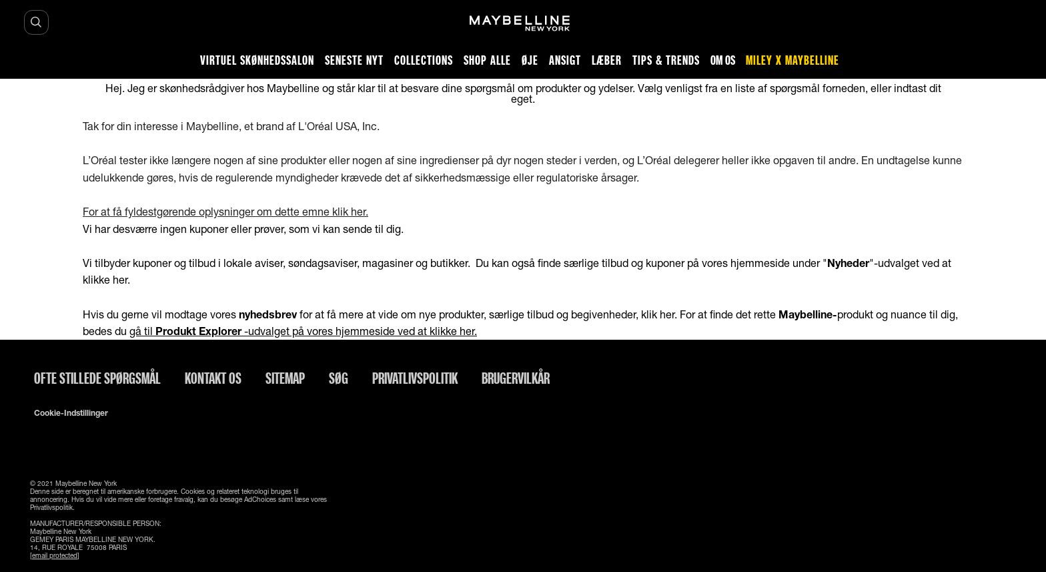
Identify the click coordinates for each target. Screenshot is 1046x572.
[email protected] (54, 555)
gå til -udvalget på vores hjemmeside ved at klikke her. (303, 330)
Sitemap (285, 378)
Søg (338, 378)
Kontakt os (213, 378)
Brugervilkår (516, 378)
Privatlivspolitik (415, 378)
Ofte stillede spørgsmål (97, 378)
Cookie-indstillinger (71, 413)
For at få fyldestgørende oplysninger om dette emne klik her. (225, 211)
